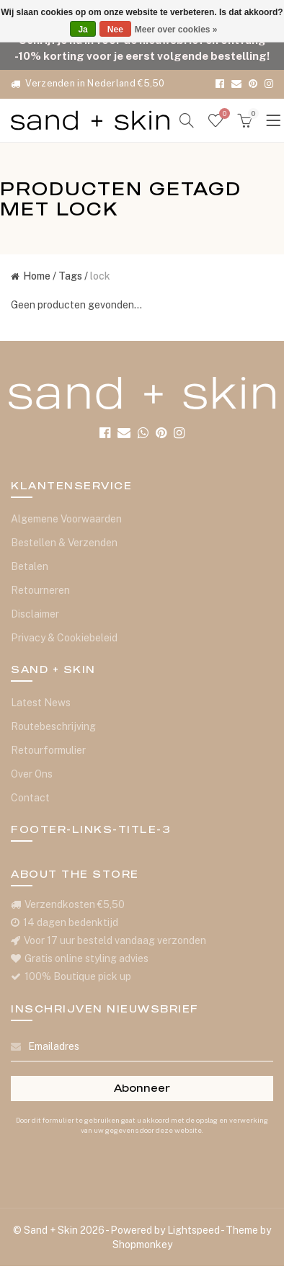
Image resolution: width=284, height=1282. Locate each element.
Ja (82, 30)
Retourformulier (48, 750)
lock (100, 276)
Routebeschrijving (53, 726)
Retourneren (40, 590)
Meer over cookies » (176, 30)
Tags (70, 276)
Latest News (41, 702)
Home (30, 276)
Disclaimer (35, 614)
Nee (115, 30)
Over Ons (32, 774)
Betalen (29, 566)
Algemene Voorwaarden (66, 519)
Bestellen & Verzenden (64, 542)
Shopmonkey (142, 1244)
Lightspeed (193, 1230)
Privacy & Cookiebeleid (64, 638)
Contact (30, 798)
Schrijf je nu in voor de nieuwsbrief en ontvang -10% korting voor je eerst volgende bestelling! (142, 47)
